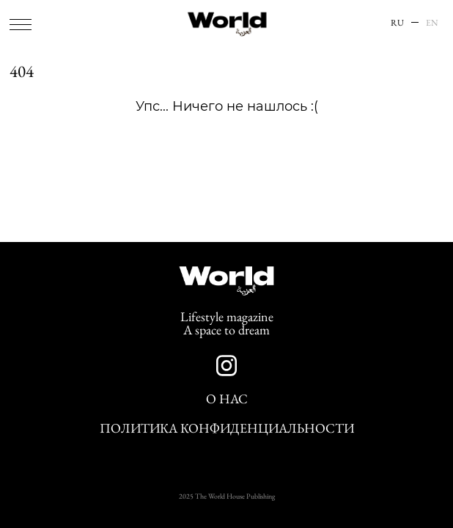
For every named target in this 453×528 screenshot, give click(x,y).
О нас (227, 399)
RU (397, 23)
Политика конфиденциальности (227, 428)
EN (432, 23)
